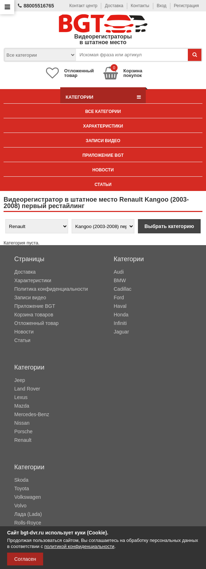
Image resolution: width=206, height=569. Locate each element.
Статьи (103, 184)
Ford (119, 297)
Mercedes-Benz (31, 414)
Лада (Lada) (28, 514)
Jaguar (121, 331)
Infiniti (120, 323)
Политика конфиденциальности (51, 289)
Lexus (20, 397)
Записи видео (103, 140)
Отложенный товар (36, 323)
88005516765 (36, 6)
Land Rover (27, 388)
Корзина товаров (33, 314)
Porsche (23, 431)
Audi (119, 271)
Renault (22, 440)
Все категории (103, 111)
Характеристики (103, 126)
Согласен (25, 559)
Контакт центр (83, 5)
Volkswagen (27, 497)
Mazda (21, 405)
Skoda (21, 479)
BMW (120, 280)
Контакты (140, 5)
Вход (161, 5)
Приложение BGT (103, 155)
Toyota (21, 488)
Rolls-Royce (27, 522)
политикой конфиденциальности (79, 546)
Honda (121, 314)
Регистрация (186, 5)
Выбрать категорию (169, 226)
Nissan (22, 422)
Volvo (20, 505)
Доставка (114, 5)
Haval (120, 306)
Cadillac (123, 288)
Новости (103, 169)
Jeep (19, 380)
